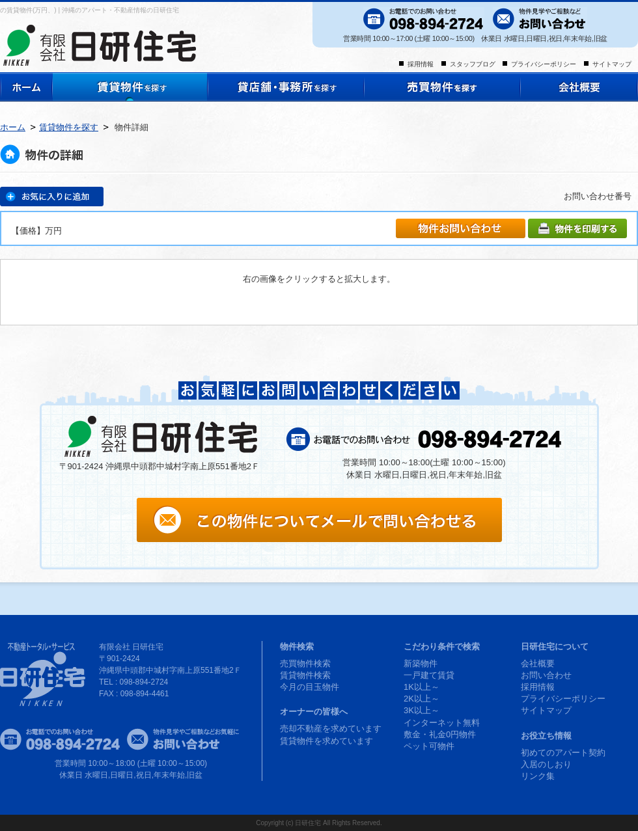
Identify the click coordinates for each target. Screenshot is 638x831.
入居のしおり (546, 764)
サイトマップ (611, 64)
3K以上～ (421, 710)
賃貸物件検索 (305, 675)
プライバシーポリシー (543, 64)
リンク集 (538, 776)
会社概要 (538, 663)
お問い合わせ (546, 675)
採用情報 (421, 64)
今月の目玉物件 (309, 687)
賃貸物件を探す (68, 127)
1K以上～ (421, 687)
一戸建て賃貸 (429, 675)
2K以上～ (421, 698)
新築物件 (420, 663)
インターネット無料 (442, 723)
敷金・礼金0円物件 (440, 734)
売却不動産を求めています (330, 728)
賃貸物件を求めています (326, 741)
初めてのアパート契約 (563, 752)
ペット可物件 (429, 746)
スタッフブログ (472, 64)
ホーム (12, 127)
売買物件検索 (305, 663)
